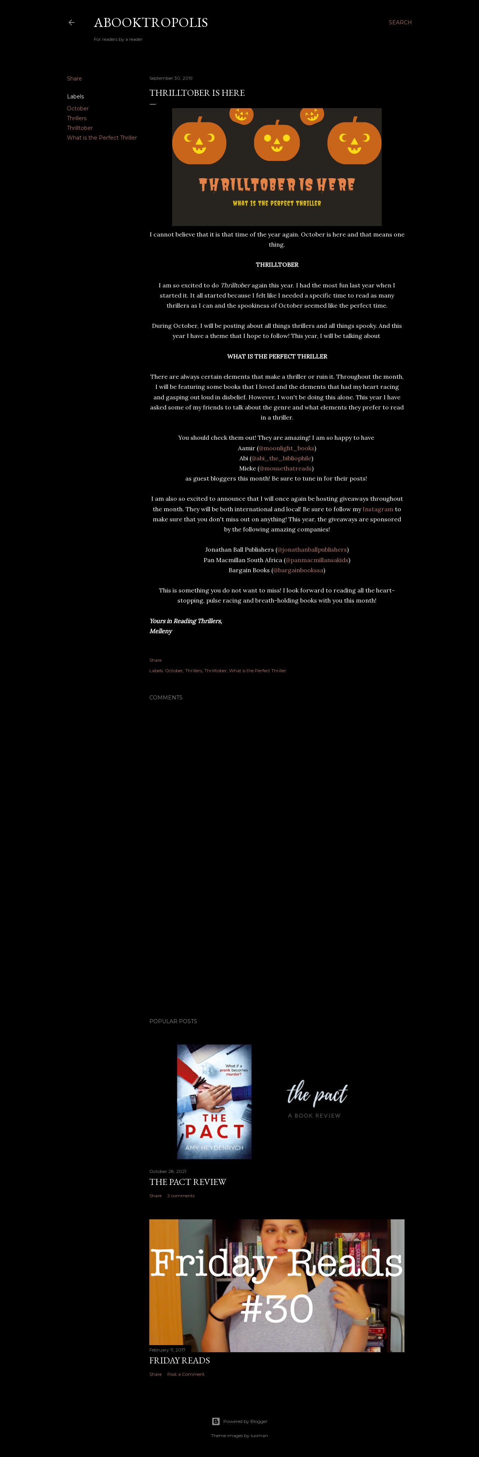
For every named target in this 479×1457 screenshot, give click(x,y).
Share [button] (74, 78)
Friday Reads (179, 1360)
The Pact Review (187, 1182)
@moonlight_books (286, 448)
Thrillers (76, 118)
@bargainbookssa (298, 570)
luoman (259, 1435)
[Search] (400, 22)
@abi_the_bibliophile (281, 458)
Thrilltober (80, 128)
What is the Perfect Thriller (102, 137)
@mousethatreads (285, 468)
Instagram (377, 509)
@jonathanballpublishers (312, 549)
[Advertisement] (277, 946)
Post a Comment (186, 1374)
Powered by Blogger (239, 1421)
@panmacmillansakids (317, 560)
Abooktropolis (151, 22)
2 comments (181, 1195)
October (78, 108)
